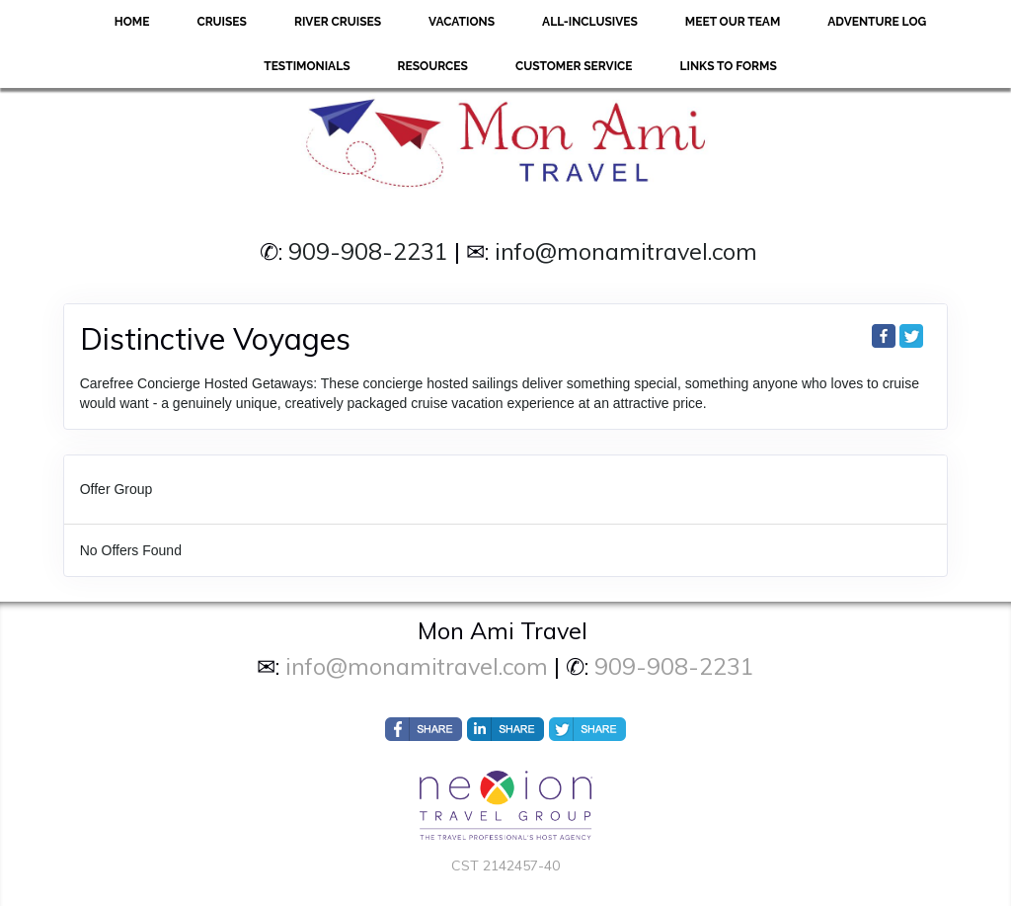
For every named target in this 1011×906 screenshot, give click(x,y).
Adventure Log (876, 22)
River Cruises (337, 22)
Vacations (461, 22)
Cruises (221, 22)
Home (132, 22)
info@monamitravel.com (626, 251)
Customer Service (574, 66)
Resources (433, 66)
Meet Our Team (732, 22)
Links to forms (728, 66)
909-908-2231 (368, 251)
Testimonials (307, 66)
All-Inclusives (590, 22)
